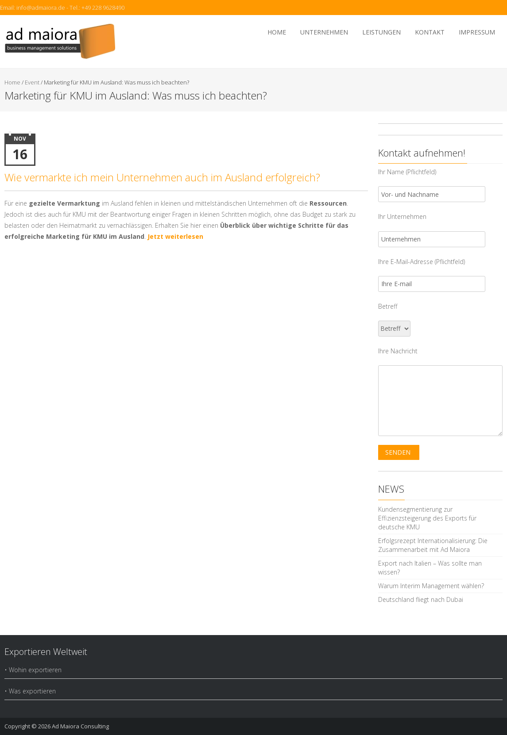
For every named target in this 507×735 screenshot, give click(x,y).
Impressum (477, 32)
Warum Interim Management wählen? (431, 586)
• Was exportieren (30, 691)
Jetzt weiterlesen (175, 236)
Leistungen (381, 32)
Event (32, 82)
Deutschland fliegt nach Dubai (420, 599)
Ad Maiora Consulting (80, 726)
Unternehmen (324, 32)
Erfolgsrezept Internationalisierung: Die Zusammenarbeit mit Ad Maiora (433, 545)
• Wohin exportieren (33, 670)
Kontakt (430, 32)
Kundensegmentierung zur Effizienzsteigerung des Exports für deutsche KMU (427, 518)
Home (276, 32)
